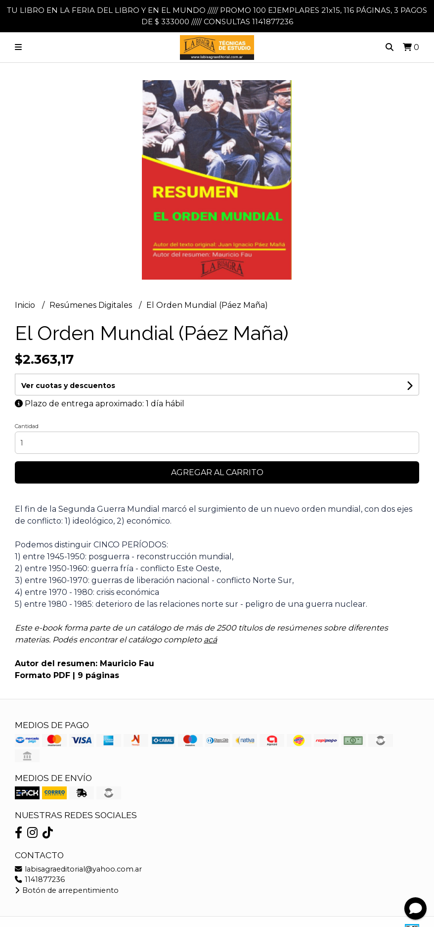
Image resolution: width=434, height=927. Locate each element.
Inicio (26, 305)
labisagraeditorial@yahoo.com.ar (78, 869)
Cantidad (27, 426)
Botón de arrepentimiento (67, 890)
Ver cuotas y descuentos (68, 385)
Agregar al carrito (217, 472)
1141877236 (40, 879)
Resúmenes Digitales (91, 305)
